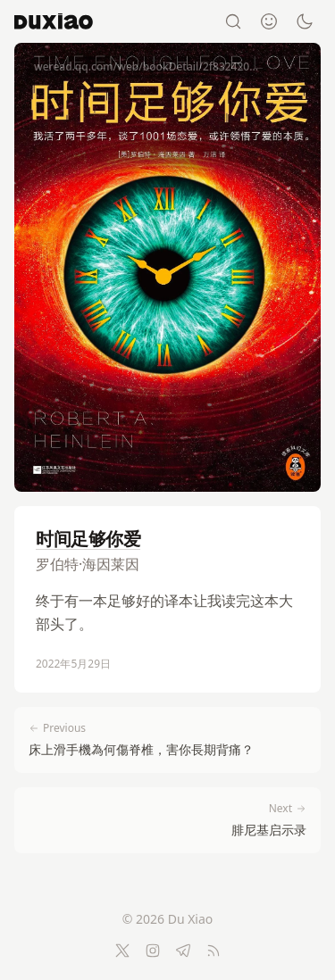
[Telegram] (183, 951)
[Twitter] (122, 951)
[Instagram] (153, 951)
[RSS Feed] (213, 951)
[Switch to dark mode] (305, 21)
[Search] (233, 21)
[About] (269, 21)
